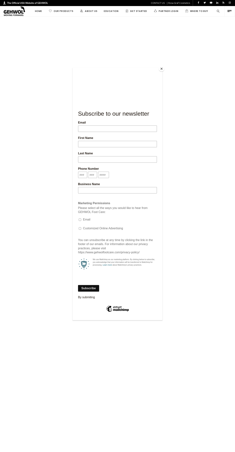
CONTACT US (158, 3)
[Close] (161, 68)
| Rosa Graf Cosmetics (178, 3)
